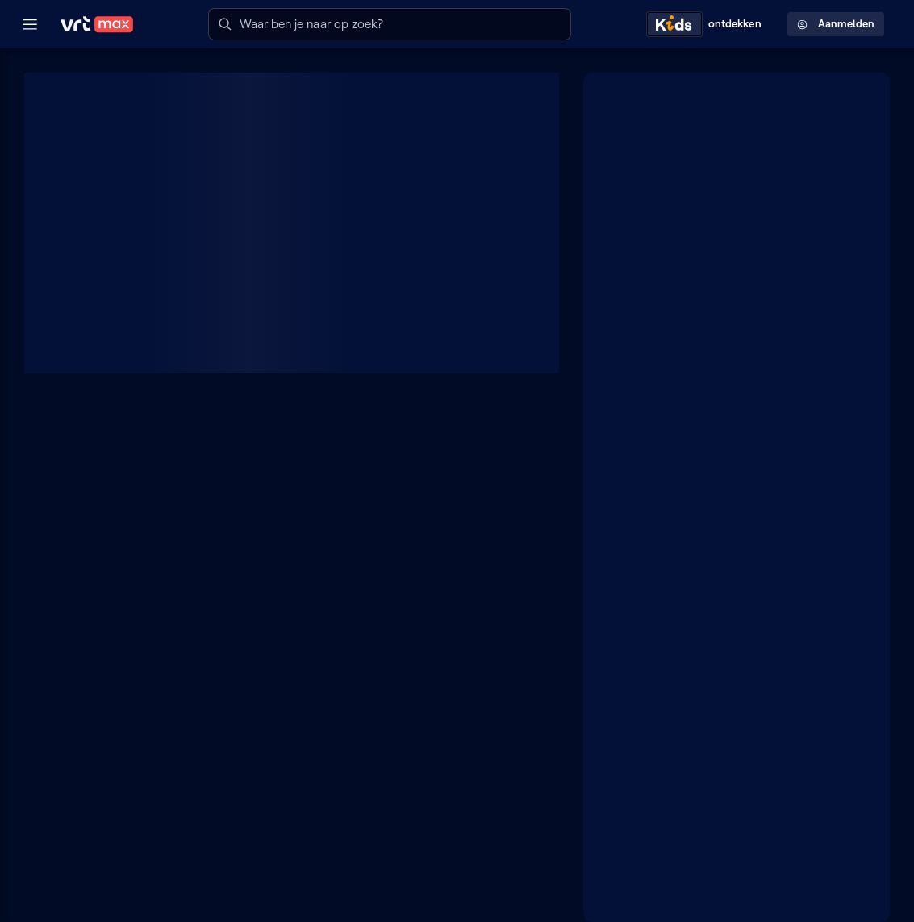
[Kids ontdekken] (707, 24)
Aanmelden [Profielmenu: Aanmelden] (835, 24)
